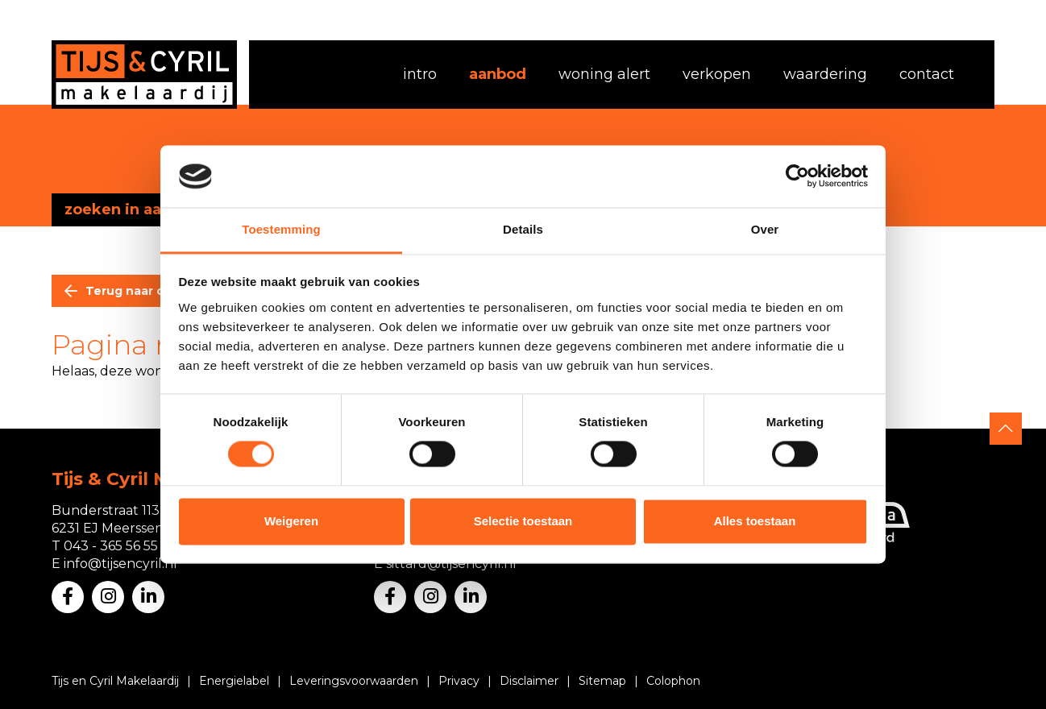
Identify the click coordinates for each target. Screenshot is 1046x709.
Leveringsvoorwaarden (353, 681)
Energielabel (234, 681)
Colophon (673, 681)
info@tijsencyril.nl (120, 563)
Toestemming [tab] (281, 229)
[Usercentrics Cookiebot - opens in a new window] (797, 176)
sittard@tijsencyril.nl (451, 563)
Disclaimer (529, 681)
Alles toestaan (755, 521)
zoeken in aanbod (132, 209)
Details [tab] (523, 229)
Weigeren (291, 521)
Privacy (458, 681)
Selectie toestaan (523, 521)
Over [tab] (765, 229)
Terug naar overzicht (150, 291)
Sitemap (602, 681)
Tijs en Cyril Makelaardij (115, 681)
